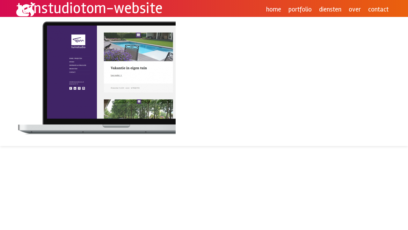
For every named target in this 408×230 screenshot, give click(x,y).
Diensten (330, 9)
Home (273, 9)
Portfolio (300, 9)
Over (355, 9)
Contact (378, 9)
